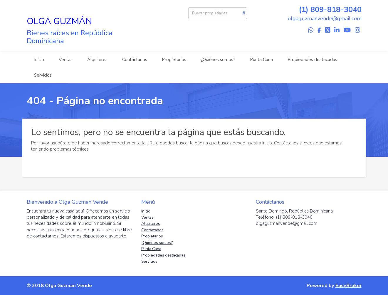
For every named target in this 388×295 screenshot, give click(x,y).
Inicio (39, 60)
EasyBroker (348, 285)
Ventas (66, 60)
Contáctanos (134, 60)
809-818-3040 (336, 9)
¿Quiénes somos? (218, 60)
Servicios (43, 75)
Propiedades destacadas (312, 60)
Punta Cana (261, 60)
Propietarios (174, 60)
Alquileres (97, 60)
